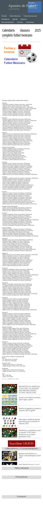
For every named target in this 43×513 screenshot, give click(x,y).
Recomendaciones (7, 22)
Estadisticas (5, 19)
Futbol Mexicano (15, 16)
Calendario (10, 378)
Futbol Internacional (30, 16)
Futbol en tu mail (33, 7)
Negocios (23, 19)
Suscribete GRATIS (21, 443)
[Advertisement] (21, 83)
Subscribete (30, 22)
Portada (4, 16)
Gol (14, 378)
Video (17, 378)
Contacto (20, 22)
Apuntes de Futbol (22, 6)
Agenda (15, 19)
